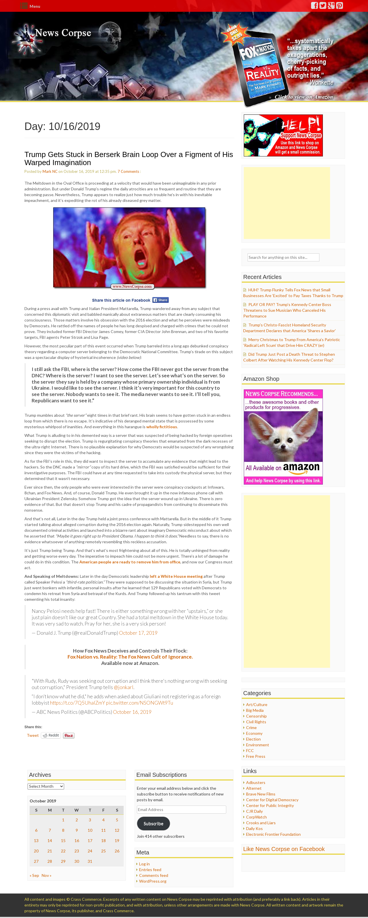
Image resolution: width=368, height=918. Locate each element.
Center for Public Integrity (270, 805)
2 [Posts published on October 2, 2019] (77, 819)
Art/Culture (256, 704)
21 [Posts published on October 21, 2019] (49, 850)
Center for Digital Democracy (272, 799)
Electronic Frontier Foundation (273, 834)
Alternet (254, 788)
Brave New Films (260, 793)
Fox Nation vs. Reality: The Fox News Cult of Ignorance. (130, 657)
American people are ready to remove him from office (129, 561)
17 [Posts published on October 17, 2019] (90, 840)
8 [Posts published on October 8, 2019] (63, 830)
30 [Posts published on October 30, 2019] (76, 861)
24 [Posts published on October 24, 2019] (90, 850)
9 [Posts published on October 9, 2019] (77, 830)
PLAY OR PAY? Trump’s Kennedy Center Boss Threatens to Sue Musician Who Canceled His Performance (287, 310)
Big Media (255, 710)
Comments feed (153, 875)
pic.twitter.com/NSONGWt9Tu (139, 703)
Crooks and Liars (261, 822)
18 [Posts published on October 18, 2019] (103, 840)
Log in (144, 863)
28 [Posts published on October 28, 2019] (49, 861)
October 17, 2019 (138, 633)
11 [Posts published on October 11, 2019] (103, 830)
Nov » (46, 875)
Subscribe (153, 823)
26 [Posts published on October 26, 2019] (117, 850)
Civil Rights (256, 721)
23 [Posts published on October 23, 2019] (76, 850)
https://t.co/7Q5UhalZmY (77, 703)
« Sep (34, 875)
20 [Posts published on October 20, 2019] (36, 850)
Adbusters (255, 782)
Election (253, 739)
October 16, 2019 (132, 712)
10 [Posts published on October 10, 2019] (90, 830)
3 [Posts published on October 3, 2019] (90, 819)
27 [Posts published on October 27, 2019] (36, 861)
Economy (254, 733)
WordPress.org (152, 881)
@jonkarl (123, 687)
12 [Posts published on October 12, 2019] (117, 830)
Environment (257, 744)
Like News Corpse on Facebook (284, 849)
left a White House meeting (176, 576)
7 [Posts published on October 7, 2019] (50, 830)
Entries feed (150, 869)
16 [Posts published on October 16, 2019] (76, 840)
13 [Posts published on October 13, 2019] (36, 840)
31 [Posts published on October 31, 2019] (90, 861)
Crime (251, 727)
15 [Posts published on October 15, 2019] (63, 840)
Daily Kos (254, 828)
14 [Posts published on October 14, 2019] (49, 840)
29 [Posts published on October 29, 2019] (63, 861)
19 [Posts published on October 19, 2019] (117, 840)
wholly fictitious (161, 426)
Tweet (33, 735)
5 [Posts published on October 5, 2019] (117, 819)
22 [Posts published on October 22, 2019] (63, 850)
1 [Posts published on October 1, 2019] (63, 819)
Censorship (256, 716)
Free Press (255, 756)
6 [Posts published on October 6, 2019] (36, 830)
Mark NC (50, 171)
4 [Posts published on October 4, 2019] (103, 819)
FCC (250, 750)
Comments (130, 171)
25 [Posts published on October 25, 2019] (103, 850)
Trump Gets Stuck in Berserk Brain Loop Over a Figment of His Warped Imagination (128, 158)
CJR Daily (254, 811)
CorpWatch (256, 816)
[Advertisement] (287, 203)
